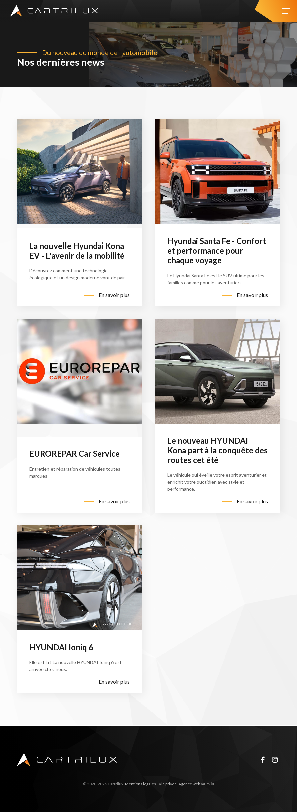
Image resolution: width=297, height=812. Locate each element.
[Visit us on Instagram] (275, 759)
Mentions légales (140, 783)
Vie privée (168, 783)
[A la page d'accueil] (54, 11)
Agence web (189, 783)
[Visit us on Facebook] (262, 759)
